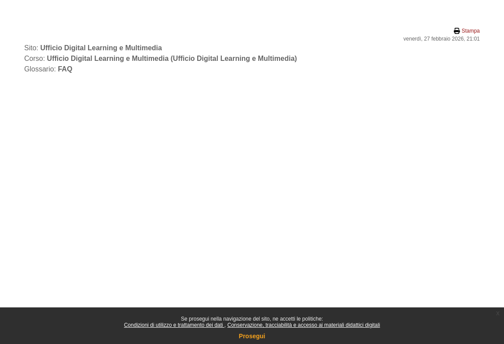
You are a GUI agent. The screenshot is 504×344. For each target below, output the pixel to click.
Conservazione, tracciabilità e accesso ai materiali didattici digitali (303, 325)
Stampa (471, 31)
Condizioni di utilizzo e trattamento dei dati (174, 325)
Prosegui (252, 336)
